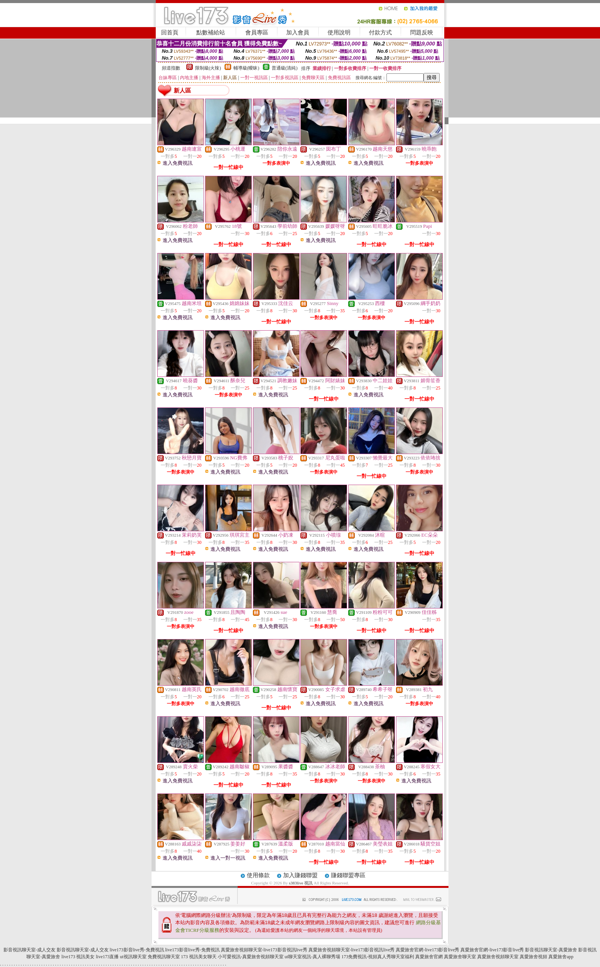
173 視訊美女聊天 (199, 956)
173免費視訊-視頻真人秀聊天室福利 (377, 956)
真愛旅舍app (560, 956)
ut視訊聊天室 (133, 956)
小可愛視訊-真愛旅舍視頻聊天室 (251, 956)
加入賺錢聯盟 (300, 875)
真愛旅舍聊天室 (460, 956)
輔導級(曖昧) (246, 68)
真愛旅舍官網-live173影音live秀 (427, 949)
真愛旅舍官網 (429, 956)
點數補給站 (210, 32)
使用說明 (339, 32)
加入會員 (297, 32)
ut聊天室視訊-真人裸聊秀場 (312, 956)
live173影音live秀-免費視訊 (137, 949)
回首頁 (169, 32)
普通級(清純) (285, 68)
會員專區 (256, 32)
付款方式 (380, 32)
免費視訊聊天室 (164, 956)
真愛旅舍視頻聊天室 (497, 956)
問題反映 (421, 32)
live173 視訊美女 (78, 956)
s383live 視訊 (301, 883)
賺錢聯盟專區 (348, 875)
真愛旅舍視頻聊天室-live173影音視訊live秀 (264, 949)
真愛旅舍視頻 (533, 956)
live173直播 (107, 956)
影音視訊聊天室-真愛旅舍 (551, 949)
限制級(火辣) (208, 68)
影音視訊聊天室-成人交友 (29, 949)
